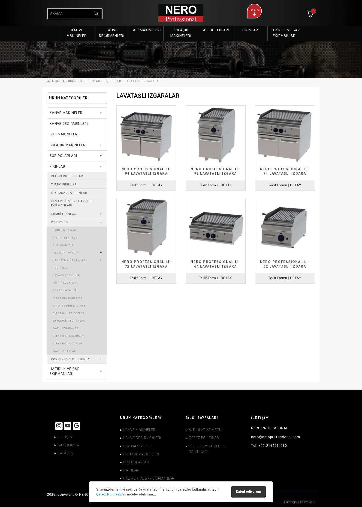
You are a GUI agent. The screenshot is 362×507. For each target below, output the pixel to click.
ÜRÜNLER (75, 81)
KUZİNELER (60, 267)
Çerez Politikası (109, 494)
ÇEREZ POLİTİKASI (204, 438)
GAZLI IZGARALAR (65, 328)
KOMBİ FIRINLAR (63, 214)
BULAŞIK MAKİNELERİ (68, 145)
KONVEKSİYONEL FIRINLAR (71, 359)
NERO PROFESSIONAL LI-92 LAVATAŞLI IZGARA (216, 171)
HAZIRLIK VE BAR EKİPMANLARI (65, 371)
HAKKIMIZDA (68, 445)
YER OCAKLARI (63, 245)
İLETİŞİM (65, 437)
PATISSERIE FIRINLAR (67, 176)
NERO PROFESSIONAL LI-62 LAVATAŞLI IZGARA (285, 264)
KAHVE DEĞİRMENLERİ (69, 124)
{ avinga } (291, 502)
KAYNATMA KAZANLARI (69, 260)
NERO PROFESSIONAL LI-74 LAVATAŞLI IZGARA (285, 171)
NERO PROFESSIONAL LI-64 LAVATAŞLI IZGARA (216, 264)
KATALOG (65, 453)
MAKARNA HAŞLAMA (67, 298)
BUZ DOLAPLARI (63, 156)
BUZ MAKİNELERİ (64, 134)
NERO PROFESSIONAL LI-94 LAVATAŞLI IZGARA (146, 171)
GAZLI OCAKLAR (64, 351)
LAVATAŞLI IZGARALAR (69, 320)
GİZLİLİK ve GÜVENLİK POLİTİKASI (207, 449)
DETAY (157, 185)
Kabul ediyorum (248, 492)
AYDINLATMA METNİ (206, 430)
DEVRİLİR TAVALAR (66, 252)
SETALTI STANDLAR (66, 275)
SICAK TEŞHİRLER (65, 237)
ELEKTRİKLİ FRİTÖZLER (68, 313)
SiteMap (308, 502)
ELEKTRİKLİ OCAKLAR (68, 343)
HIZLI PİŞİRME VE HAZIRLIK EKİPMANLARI (72, 203)
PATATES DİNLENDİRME (69, 305)
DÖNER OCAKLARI (65, 230)
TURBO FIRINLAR (64, 184)
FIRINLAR (93, 81)
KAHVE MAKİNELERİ (67, 113)
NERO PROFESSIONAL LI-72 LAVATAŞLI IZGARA (146, 264)
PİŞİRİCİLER (112, 81)
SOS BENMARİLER (65, 290)
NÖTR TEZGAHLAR (65, 282)
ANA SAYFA (56, 81)
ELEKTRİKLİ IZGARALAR (69, 335)
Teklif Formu (139, 185)
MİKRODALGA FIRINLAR (69, 192)
